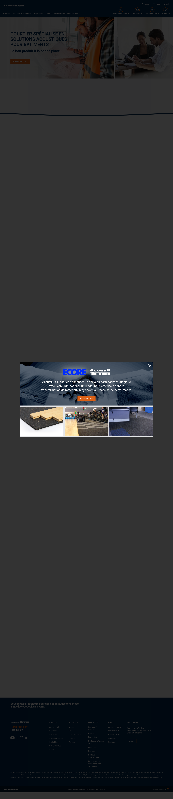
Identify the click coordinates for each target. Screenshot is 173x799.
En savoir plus (86, 398)
